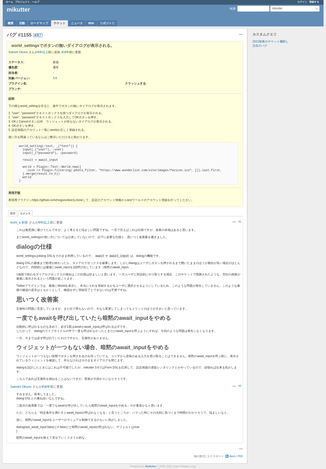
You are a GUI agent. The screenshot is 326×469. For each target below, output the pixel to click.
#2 (239, 385)
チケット (59, 23)
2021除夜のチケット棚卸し (270, 41)
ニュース (77, 23)
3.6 (55, 78)
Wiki (91, 23)
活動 (22, 23)
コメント (25, 213)
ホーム (9, 1)
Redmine (150, 466)
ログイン (302, 1)
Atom (232, 456)
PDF (240, 456)
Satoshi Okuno (18, 52)
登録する (314, 1)
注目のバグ (259, 45)
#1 (239, 221)
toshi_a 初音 (19, 222)
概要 (11, 23)
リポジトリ (107, 23)
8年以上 (43, 52)
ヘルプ (35, 1)
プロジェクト (22, 1)
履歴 (12, 213)
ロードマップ (39, 23)
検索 (233, 8)
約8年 (65, 52)
